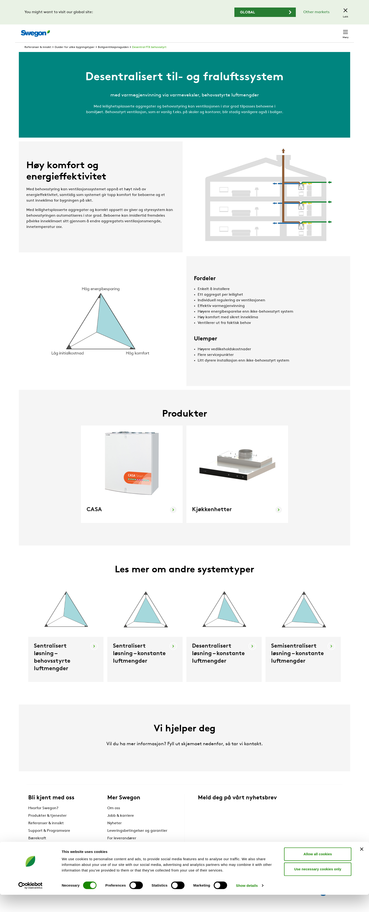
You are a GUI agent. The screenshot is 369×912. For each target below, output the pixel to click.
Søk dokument (263, 31)
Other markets (316, 12)
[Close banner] (361, 866)
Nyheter (114, 832)
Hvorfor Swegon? (43, 817)
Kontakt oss (334, 31)
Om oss (113, 817)
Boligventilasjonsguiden (113, 56)
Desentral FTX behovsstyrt (149, 56)
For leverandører (121, 847)
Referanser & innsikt (37, 56)
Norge (310, 31)
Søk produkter (228, 31)
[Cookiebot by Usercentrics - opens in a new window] (30, 902)
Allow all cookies (318, 871)
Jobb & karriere (120, 824)
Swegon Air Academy (126, 854)
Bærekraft (37, 847)
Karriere (290, 31)
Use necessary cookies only (317, 886)
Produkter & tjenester (47, 824)
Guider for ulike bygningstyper (75, 56)
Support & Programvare (49, 839)
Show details (247, 903)
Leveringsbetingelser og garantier (137, 839)
